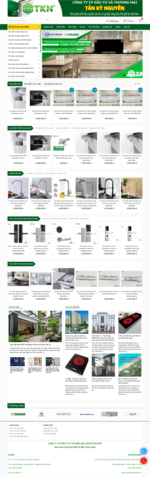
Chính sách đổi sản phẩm (17, 431)
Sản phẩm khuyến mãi (53, 84)
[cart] (140, 20)
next (136, 54)
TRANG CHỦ (48, 27)
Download (107, 27)
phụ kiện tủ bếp (76, 447)
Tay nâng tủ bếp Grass (63, 128)
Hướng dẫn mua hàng (50, 428)
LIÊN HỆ (127, 27)
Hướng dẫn (48, 425)
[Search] (47, 20)
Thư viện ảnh (93, 27)
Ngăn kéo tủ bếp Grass (97, 128)
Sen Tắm (38, 173)
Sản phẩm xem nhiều (32, 84)
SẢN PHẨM (72, 27)
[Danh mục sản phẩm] (24, 27)
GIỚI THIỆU (61, 27)
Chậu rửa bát (61, 173)
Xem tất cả (137, 84)
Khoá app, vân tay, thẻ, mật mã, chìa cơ (55, 218)
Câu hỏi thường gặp (49, 434)
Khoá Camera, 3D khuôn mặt (79, 218)
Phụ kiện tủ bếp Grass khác (44, 128)
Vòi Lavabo (29, 173)
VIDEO (117, 27)
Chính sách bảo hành (16, 434)
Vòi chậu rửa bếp (49, 173)
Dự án (82, 27)
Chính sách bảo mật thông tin (18, 436)
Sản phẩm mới (15, 84)
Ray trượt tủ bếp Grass (80, 128)
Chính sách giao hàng (16, 428)
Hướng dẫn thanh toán (50, 431)
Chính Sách (14, 425)
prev (48, 54)
